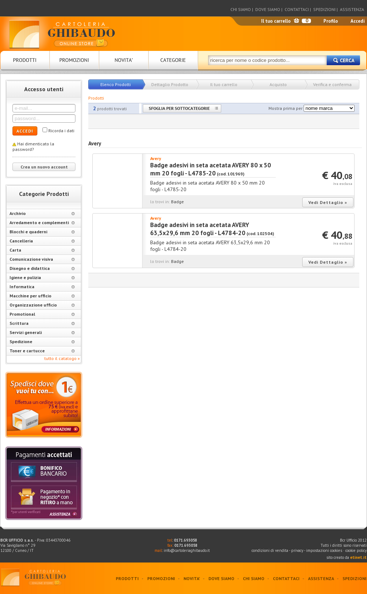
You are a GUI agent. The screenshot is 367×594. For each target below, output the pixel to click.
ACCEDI (24, 131)
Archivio (42, 213)
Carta (42, 250)
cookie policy (356, 550)
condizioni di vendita (270, 550)
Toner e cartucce (42, 350)
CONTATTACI (297, 9)
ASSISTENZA (352, 9)
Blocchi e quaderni (42, 231)
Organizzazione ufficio (42, 305)
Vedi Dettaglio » (327, 202)
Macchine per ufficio (42, 295)
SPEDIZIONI (324, 9)
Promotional (42, 314)
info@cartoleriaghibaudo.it (187, 550)
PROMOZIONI (161, 578)
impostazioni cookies (324, 550)
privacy (297, 550)
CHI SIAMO (240, 9)
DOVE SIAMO (267, 9)
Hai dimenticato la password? (33, 146)
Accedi (358, 21)
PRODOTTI (127, 578)
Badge (177, 201)
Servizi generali (42, 332)
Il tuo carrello (276, 21)
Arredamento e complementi (42, 222)
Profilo (330, 21)
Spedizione (42, 341)
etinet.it (358, 557)
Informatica (42, 286)
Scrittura (42, 323)
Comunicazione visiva (42, 259)
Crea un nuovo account (44, 167)
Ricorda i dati (61, 130)
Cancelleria (42, 241)
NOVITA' (192, 578)
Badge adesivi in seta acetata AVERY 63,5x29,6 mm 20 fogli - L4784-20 (199, 229)
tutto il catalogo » (62, 358)
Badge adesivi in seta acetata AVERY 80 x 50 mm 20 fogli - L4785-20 (210, 169)
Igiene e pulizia (42, 277)
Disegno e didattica (42, 268)
